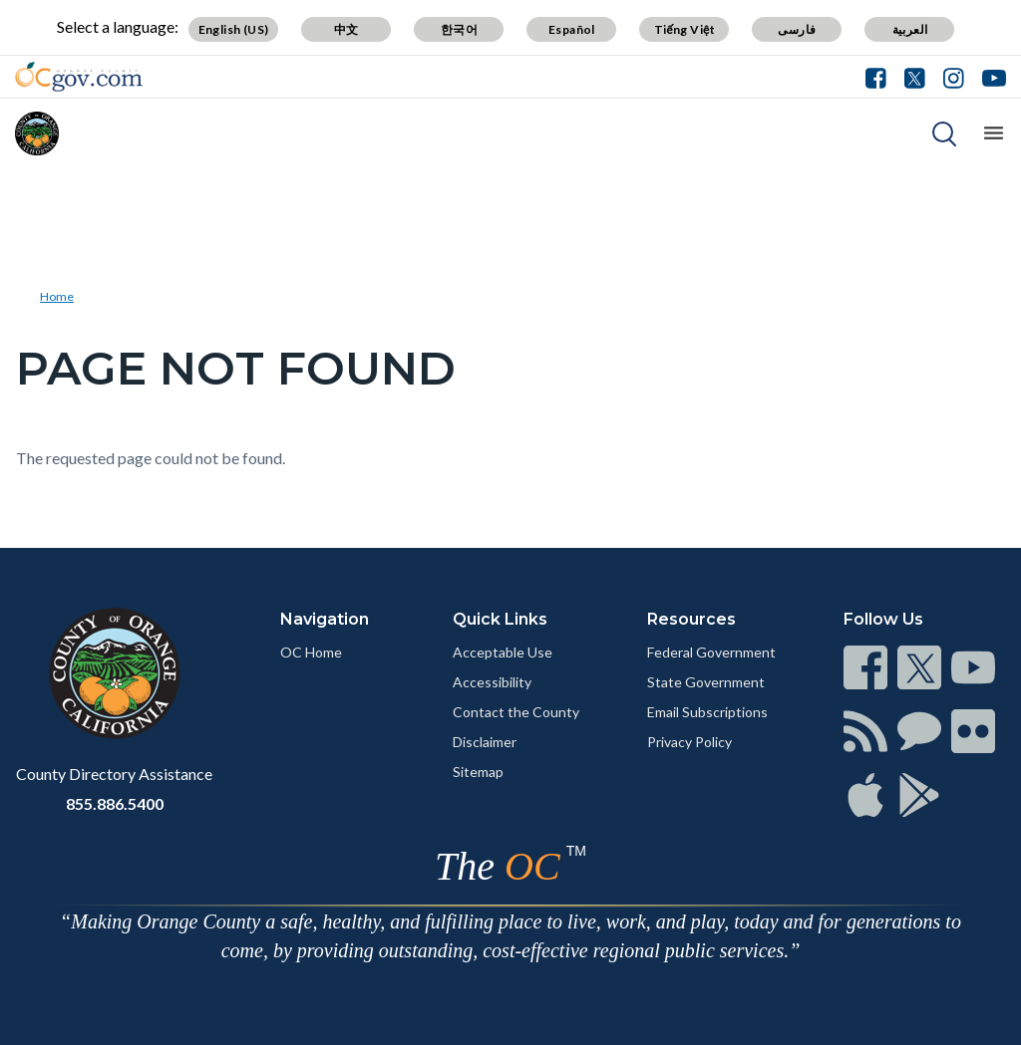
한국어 (459, 29)
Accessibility (492, 681)
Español (571, 29)
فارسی (797, 29)
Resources (691, 619)
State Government (706, 681)
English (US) (233, 29)
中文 (346, 29)
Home (57, 296)
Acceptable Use (502, 652)
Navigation (324, 619)
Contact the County (516, 711)
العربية (910, 29)
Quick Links (500, 619)
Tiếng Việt (685, 29)
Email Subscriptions (707, 711)
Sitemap (478, 771)
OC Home (311, 652)
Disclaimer (484, 741)
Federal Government (711, 652)
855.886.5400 (115, 803)
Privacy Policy (689, 741)
